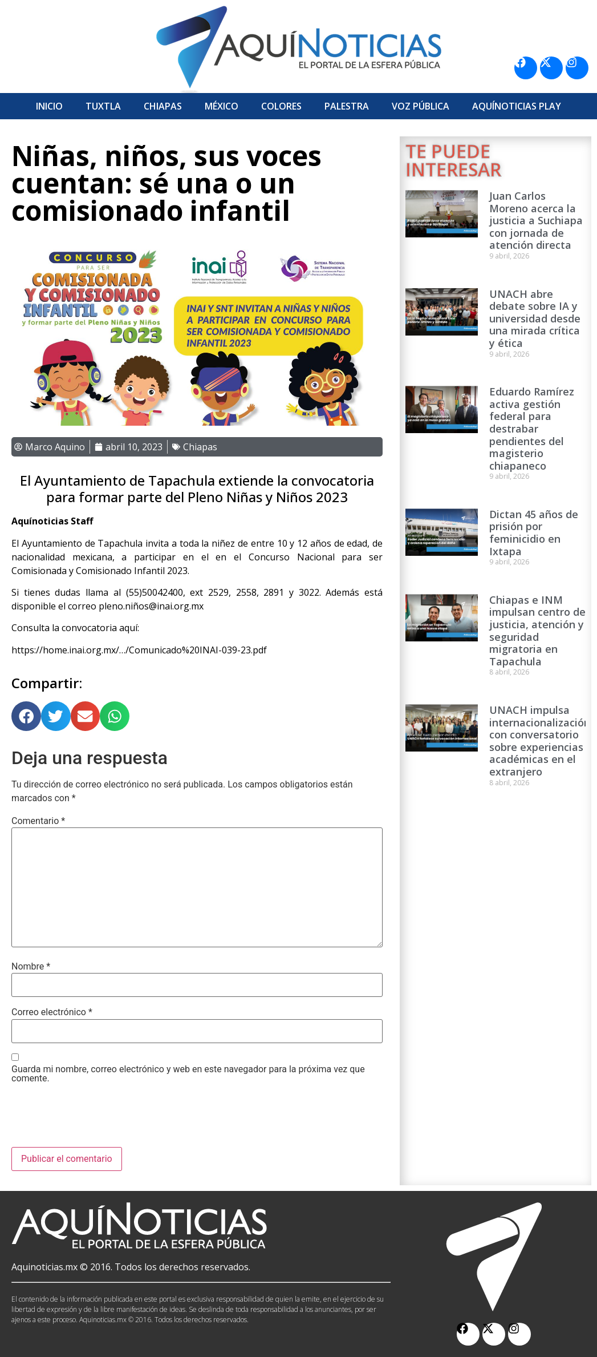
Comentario (38, 821)
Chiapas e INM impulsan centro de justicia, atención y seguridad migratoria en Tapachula (537, 630)
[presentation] (98, 1119)
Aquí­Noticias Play (516, 106)
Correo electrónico (51, 1012)
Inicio (49, 106)
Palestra (346, 106)
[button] (26, 716)
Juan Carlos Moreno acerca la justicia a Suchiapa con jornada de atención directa (536, 220)
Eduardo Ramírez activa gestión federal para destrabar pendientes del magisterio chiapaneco (531, 428)
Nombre (30, 966)
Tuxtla (103, 106)
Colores (281, 106)
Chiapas (163, 106)
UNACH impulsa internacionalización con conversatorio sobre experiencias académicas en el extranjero (539, 740)
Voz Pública (420, 106)
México (221, 106)
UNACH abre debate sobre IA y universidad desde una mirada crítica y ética (534, 318)
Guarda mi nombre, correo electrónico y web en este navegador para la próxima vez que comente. (188, 1074)
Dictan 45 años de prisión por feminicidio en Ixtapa (533, 532)
